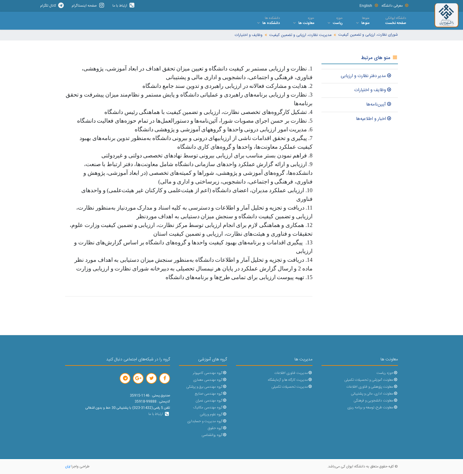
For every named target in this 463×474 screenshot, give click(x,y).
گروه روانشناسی (214, 435)
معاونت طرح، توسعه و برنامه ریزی (372, 407)
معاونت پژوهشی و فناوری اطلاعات (372, 387)
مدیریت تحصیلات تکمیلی (291, 387)
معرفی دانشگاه (395, 6)
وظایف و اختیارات (248, 35)
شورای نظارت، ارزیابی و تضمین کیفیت (368, 35)
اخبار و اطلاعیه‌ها (374, 119)
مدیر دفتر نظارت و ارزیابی (366, 76)
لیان (67, 467)
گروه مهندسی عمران (211, 401)
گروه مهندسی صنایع (211, 394)
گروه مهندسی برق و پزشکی (206, 387)
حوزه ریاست (387, 373)
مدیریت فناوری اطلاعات (293, 373)
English (369, 6)
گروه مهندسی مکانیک (210, 407)
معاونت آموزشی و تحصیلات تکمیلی (371, 380)
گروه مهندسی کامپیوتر (210, 373)
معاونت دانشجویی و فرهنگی (376, 401)
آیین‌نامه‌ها (379, 104)
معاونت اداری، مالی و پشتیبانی (374, 394)
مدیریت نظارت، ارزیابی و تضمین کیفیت (300, 35)
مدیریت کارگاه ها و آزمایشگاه (290, 380)
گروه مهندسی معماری (210, 380)
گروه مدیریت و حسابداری (207, 421)
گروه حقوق (217, 428)
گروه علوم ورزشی (213, 414)
